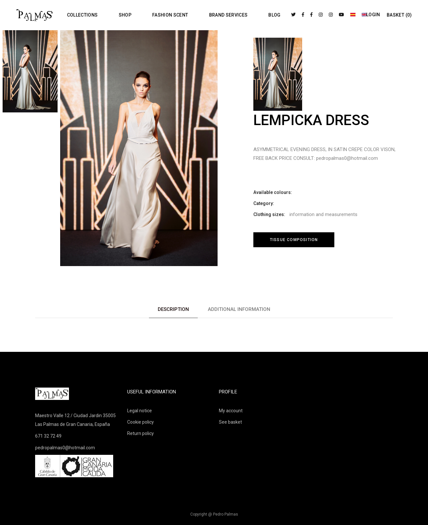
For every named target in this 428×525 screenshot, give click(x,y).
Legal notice (139, 410)
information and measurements (323, 214)
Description (173, 309)
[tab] (173, 309)
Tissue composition (294, 239)
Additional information (239, 309)
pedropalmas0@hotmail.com (65, 447)
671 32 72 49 (48, 436)
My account (231, 410)
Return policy (140, 433)
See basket (230, 422)
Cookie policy (140, 422)
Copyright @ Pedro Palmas (214, 514)
